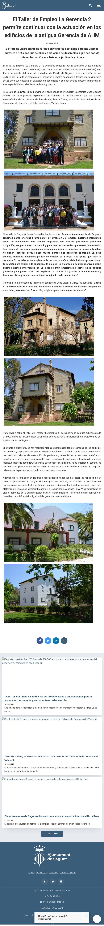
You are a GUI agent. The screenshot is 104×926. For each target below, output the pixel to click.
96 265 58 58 (52, 896)
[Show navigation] (99, 5)
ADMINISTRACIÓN (68, 873)
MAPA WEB (45, 908)
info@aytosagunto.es (52, 902)
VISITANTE (53, 873)
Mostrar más (52, 834)
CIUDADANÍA (41, 873)
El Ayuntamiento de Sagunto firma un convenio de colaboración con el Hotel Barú (52, 816)
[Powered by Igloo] (52, 923)
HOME (31, 873)
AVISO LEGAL (57, 908)
